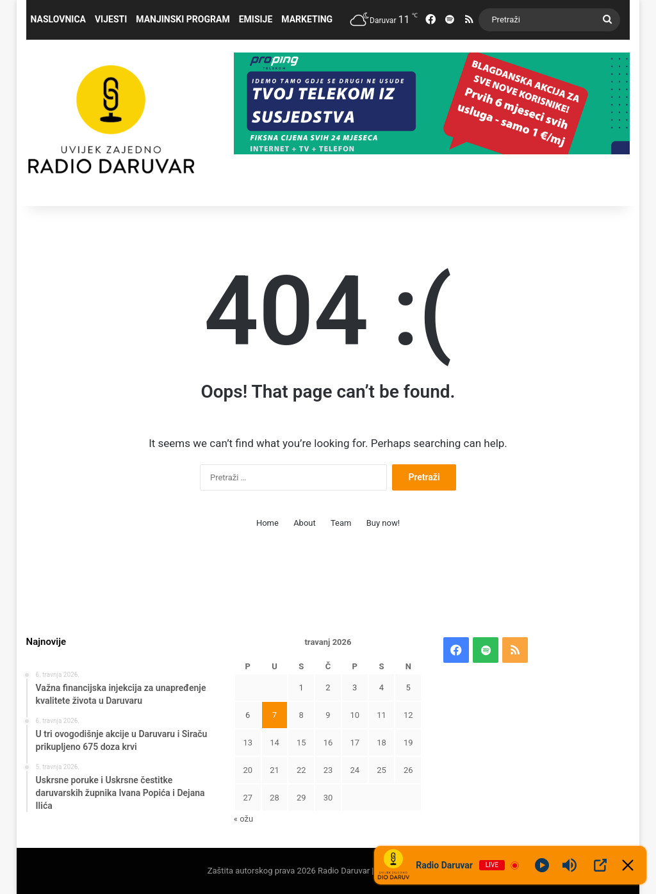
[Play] (542, 865)
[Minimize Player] (628, 865)
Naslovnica (58, 19)
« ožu (243, 819)
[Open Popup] (600, 865)
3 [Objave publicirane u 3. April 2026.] (354, 687)
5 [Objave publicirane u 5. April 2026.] (408, 687)
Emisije (256, 19)
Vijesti (111, 19)
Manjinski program (182, 19)
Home (267, 523)
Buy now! (383, 523)
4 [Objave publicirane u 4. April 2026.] (381, 687)
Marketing (306, 19)
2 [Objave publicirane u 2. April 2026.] (327, 687)
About (304, 523)
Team (341, 523)
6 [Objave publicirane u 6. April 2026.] (247, 715)
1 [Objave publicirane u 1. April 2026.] (301, 687)
